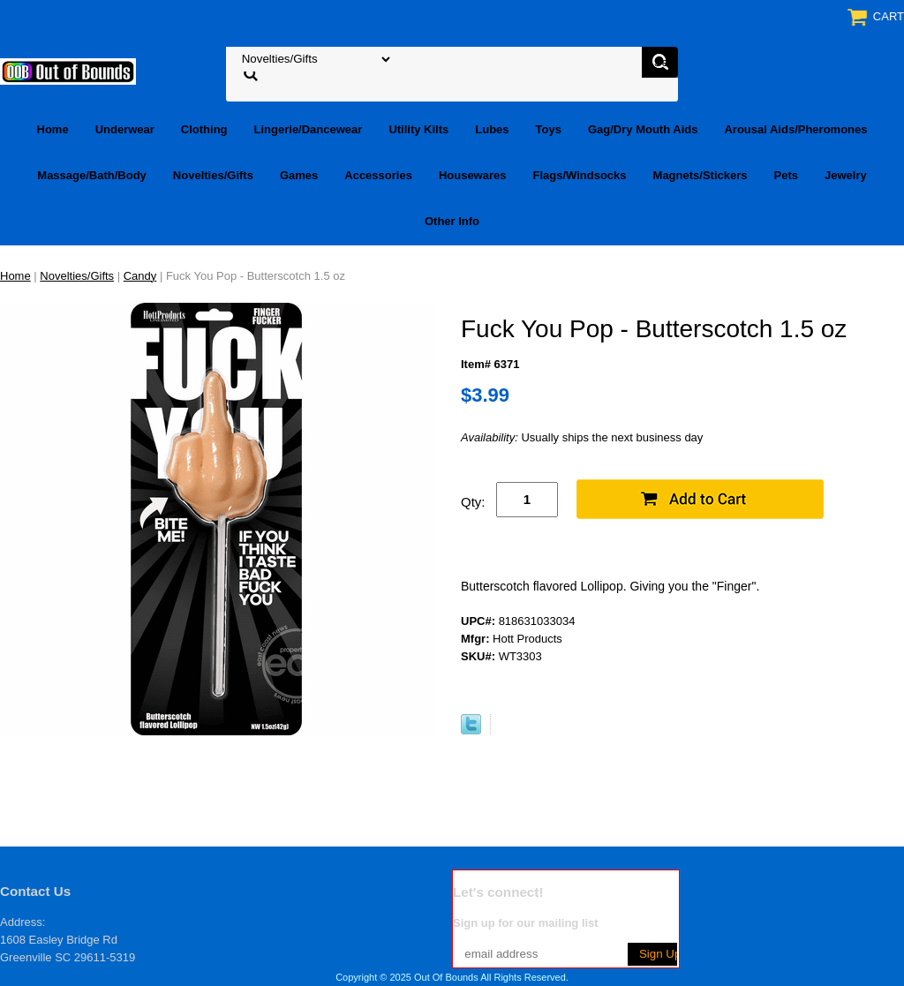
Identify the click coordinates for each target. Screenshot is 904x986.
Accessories (378, 175)
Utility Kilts (418, 129)
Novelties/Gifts (213, 175)
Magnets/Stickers (700, 175)
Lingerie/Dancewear (308, 129)
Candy (140, 275)
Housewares (473, 175)
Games (299, 175)
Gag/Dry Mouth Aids (642, 129)
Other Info (452, 221)
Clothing (204, 129)
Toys (548, 129)
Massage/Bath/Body (92, 175)
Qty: (473, 501)
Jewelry (846, 175)
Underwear (124, 129)
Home (53, 129)
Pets (786, 175)
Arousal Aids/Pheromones (795, 129)
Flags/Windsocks (579, 175)
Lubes (491, 129)
